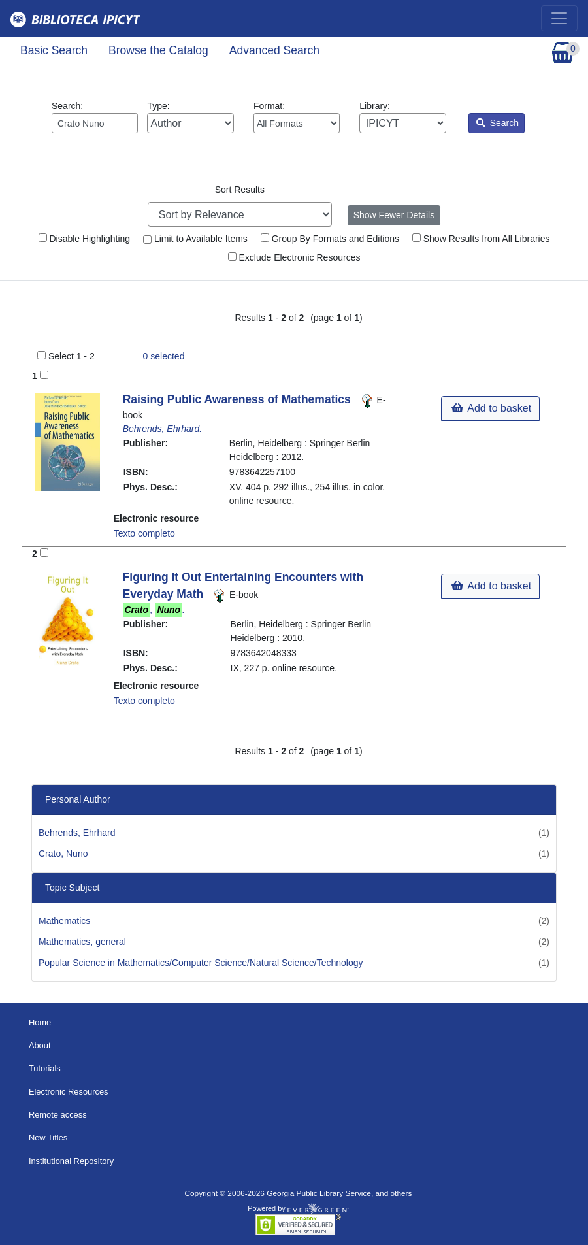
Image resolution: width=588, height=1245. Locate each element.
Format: (296, 117)
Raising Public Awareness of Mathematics (238, 399)
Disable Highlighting (85, 238)
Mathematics (64, 921)
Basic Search (54, 50)
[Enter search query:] (95, 123)
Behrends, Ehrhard (77, 832)
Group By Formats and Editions (330, 238)
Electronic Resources (68, 1092)
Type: (190, 117)
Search (497, 123)
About (40, 1045)
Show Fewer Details (394, 215)
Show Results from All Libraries (481, 238)
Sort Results (240, 189)
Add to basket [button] (491, 408)
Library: (402, 117)
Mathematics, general (82, 942)
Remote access (58, 1115)
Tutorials (45, 1068)
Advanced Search (274, 50)
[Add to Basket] (44, 375)
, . (154, 610)
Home (40, 1022)
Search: (95, 117)
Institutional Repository (71, 1161)
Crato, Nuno (63, 853)
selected (164, 356)
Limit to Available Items (195, 238)
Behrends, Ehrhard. (162, 428)
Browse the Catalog (158, 50)
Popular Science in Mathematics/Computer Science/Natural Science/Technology (201, 962)
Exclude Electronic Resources (294, 257)
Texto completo (144, 533)
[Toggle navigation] (559, 18)
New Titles (48, 1137)
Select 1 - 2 (71, 356)
